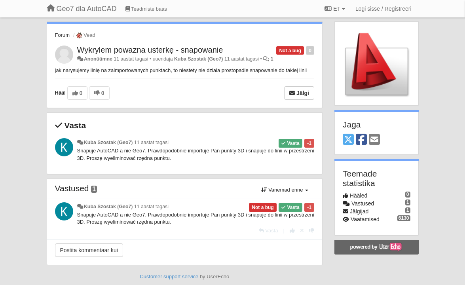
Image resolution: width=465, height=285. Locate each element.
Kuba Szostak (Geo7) (198, 59)
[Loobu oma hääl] (302, 231)
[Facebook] (361, 140)
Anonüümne (98, 59)
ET (335, 9)
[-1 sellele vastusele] (311, 231)
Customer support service (169, 276)
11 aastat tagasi (151, 142)
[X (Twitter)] (348, 140)
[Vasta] (268, 231)
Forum (62, 35)
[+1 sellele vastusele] (292, 231)
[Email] (374, 140)
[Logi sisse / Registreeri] (383, 8)
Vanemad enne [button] (284, 190)
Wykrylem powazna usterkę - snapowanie (150, 50)
